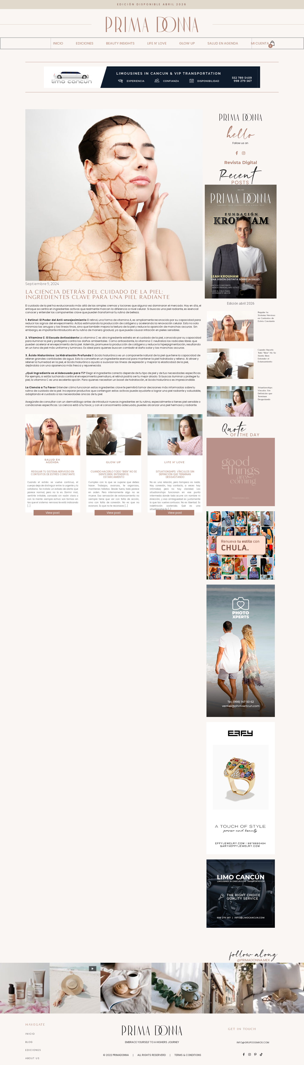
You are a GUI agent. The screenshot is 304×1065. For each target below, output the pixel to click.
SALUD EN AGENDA (223, 39)
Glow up (113, 458)
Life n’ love (174, 458)
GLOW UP (187, 39)
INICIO (58, 39)
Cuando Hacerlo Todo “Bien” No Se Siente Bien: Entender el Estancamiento (114, 470)
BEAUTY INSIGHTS (120, 39)
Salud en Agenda (52, 457)
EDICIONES (84, 39)
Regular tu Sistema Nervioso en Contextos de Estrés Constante (53, 469)
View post (53, 509)
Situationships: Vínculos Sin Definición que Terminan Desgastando (175, 470)
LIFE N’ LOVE (157, 39)
